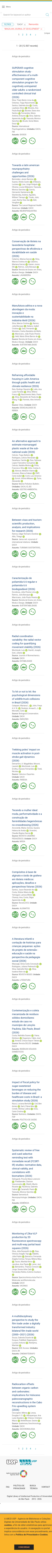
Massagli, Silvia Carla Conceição (25, 964)
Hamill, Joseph (34, 650)
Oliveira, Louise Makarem (22, 187)
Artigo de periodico (21, 56)
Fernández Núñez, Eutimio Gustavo (26, 1272)
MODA (22, 841)
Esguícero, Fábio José (32, 1038)
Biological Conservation (28, 714)
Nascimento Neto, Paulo (31, 394)
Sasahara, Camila (19, 460)
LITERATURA (25, 980)
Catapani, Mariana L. (20, 706)
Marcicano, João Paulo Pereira (27, 334)
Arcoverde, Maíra (19, 828)
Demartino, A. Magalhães (22, 764)
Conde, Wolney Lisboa (21, 1109)
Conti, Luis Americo (33, 476)
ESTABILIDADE (26, 661)
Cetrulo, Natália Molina (21, 465)
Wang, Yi (15, 400)
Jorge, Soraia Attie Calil (21, 1269)
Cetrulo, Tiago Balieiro (21, 455)
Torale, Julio (34, 197)
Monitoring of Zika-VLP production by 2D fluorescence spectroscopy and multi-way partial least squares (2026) (26, 1241)
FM (13, 132)
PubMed (22, 1340)
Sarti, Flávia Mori (28, 1106)
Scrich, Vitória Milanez (24, 478)
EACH (37, 129)
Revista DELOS (25, 1043)
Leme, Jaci (36, 1264)
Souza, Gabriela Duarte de (22, 1338)
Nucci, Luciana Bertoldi (21, 1104)
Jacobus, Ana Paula (20, 1264)
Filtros (7, 24)
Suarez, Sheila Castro (20, 182)
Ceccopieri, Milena (19, 1413)
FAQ (7, 1487)
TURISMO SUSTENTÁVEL (30, 548)
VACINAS (23, 1286)
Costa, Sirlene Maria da (21, 892)
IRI (19, 1351)
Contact (46, 1487)
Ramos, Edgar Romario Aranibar (25, 534)
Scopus (15, 1340)
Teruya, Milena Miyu (33, 1259)
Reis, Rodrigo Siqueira (21, 389)
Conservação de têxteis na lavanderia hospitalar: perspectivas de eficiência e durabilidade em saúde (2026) (27, 248)
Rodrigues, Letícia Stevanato (23, 458)
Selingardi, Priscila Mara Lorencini (26, 1179)
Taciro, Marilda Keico (23, 1262)
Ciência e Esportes (26, 774)
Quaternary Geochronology (30, 1423)
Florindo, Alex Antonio (32, 400)
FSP (13, 1117)
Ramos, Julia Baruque (27, 267)
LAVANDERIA (25, 275)
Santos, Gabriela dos (20, 105)
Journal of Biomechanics (29, 655)
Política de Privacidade (19, 1487)
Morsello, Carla (18, 711)
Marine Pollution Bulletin (29, 484)
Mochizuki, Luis (18, 650)
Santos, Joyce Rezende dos (23, 890)
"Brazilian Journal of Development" (23, 29)
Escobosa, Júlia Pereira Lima (24, 592)
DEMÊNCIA (24, 1203)
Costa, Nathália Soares (21, 1035)
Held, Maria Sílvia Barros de (26, 336)
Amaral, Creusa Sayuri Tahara (27, 1041)
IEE (30, 487)
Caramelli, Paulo (27, 1189)
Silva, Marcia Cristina (20, 323)
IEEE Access (24, 1348)
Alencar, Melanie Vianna (25, 471)
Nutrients (22, 1114)
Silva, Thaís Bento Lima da (23, 100)
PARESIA (23, 780)
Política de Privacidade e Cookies (32, 1534)
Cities (21, 405)
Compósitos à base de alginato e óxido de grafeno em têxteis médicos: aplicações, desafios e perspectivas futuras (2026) (27, 879)
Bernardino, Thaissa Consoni (27, 1267)
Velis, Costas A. (34, 468)
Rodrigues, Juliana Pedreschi (24, 966)
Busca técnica (33, 1487)
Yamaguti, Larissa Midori (22, 895)
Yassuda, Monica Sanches (23, 1192)
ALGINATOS (25, 908)
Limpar (47, 33)
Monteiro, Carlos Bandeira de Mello (26, 331)
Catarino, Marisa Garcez (22, 259)
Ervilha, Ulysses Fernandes (23, 769)
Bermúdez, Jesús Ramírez (22, 179)
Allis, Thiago (17, 536)
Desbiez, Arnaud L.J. (29, 708)
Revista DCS (24, 903)
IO (27, 487)
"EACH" (21, 24)
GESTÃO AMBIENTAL (28, 489)
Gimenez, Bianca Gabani (22, 473)
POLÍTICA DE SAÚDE (28, 1120)
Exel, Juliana (17, 653)
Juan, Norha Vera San (21, 200)
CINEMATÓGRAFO (27, 1354)
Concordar (24, 1547)
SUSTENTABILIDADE (28, 345)
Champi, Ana (17, 897)
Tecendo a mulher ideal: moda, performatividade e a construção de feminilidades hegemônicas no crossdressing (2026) (27, 817)
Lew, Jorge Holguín (30, 184)
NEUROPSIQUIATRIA (28, 211)
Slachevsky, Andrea (20, 195)
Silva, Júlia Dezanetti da (22, 1251)
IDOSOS (23, 135)
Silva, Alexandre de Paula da (26, 397)
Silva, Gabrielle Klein (20, 969)
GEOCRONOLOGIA (27, 1429)
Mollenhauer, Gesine (29, 1421)
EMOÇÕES (24, 719)
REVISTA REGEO (25, 974)
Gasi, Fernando (28, 328)
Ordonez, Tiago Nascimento (23, 103)
